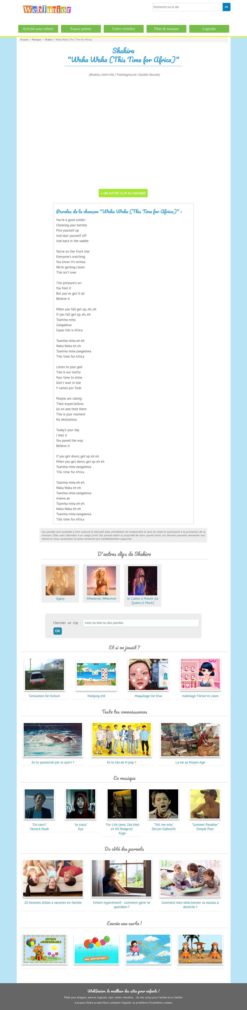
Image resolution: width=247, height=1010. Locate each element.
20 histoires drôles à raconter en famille (53, 900)
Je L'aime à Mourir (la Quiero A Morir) (142, 598)
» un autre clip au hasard (123, 193)
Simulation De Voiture (44, 694)
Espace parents (80, 29)
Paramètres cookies (160, 1002)
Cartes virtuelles (123, 29)
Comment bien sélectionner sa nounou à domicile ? (190, 902)
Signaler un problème (135, 1002)
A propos (80, 1002)
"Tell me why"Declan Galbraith (163, 824)
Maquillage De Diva (148, 694)
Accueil (24, 39)
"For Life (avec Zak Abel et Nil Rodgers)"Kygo (122, 826)
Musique (36, 39)
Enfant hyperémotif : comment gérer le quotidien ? (122, 902)
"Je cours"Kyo (80, 824)
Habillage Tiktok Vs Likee (200, 694)
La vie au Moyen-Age (190, 760)
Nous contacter (111, 1002)
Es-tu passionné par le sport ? (53, 760)
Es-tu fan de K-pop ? (122, 760)
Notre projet (94, 1002)
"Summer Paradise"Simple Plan (205, 824)
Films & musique (166, 29)
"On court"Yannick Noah (39, 824)
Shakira (49, 39)
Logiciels (209, 29)
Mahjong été (96, 694)
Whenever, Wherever (101, 596)
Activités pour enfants (38, 29)
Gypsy (60, 596)
